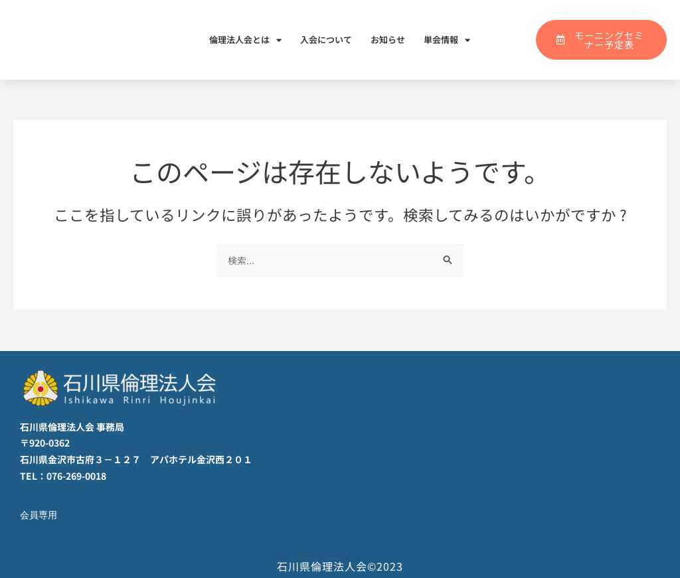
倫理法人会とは (245, 40)
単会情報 (447, 40)
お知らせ (388, 39)
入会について (326, 39)
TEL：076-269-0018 (63, 475)
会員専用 (40, 515)
